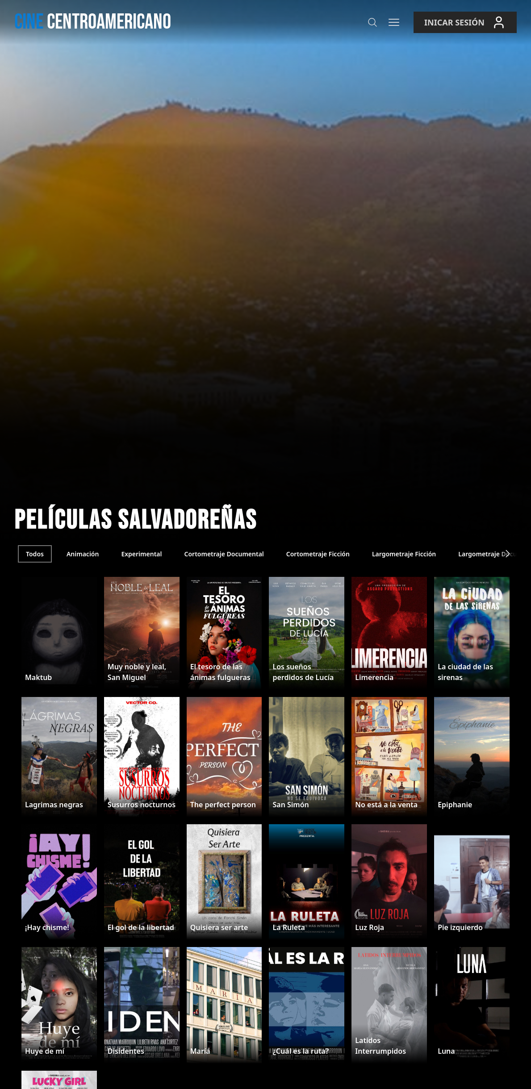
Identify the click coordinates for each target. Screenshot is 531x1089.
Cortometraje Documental (223, 554)
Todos (35, 554)
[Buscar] (372, 22)
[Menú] (394, 22)
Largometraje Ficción (404, 554)
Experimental (141, 554)
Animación (83, 554)
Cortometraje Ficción (318, 554)
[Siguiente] (508, 554)
